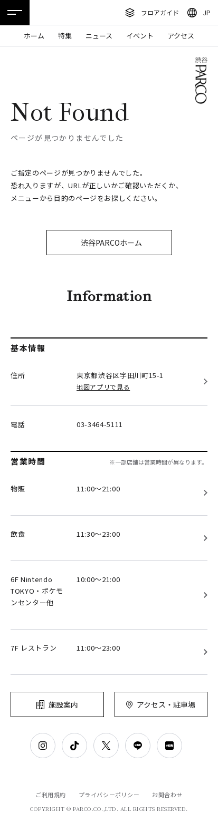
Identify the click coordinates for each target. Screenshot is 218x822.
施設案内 (63, 704)
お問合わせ (167, 794)
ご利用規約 (50, 794)
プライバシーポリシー (109, 794)
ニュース (99, 35)
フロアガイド (160, 12)
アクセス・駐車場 (166, 704)
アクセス (180, 35)
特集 (65, 35)
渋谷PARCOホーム (111, 242)
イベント (140, 35)
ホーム (34, 35)
